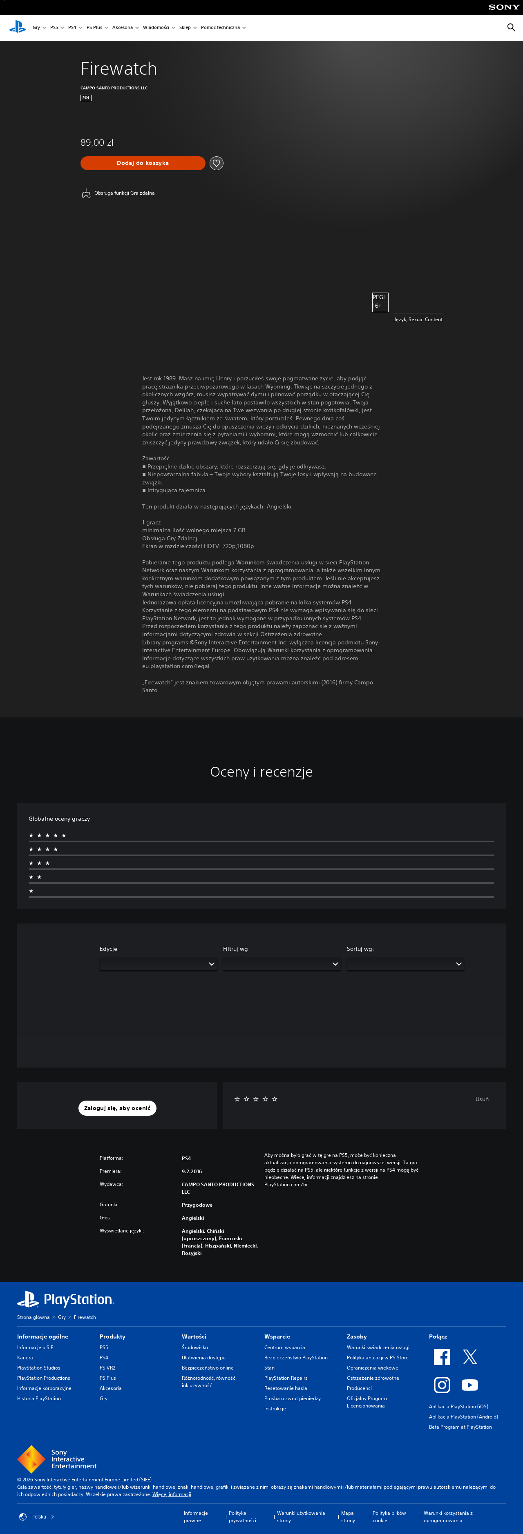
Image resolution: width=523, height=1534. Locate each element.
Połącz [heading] (438, 1336)
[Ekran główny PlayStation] (17, 28)
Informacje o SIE (35, 1347)
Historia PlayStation (39, 1398)
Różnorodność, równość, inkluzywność (209, 1381)
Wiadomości (156, 28)
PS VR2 (107, 1367)
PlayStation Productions (43, 1377)
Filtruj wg (235, 948)
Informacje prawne (196, 1517)
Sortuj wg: (360, 948)
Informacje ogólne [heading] (42, 1336)
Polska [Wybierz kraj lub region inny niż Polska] (36, 1517)
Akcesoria (122, 28)
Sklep (185, 28)
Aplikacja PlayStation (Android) (463, 1416)
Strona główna (33, 1317)
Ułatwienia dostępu (204, 1357)
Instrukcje (275, 1408)
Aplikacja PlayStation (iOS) (458, 1406)
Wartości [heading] (194, 1336)
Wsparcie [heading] (277, 1336)
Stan (269, 1367)
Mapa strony (348, 1517)
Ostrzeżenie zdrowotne (373, 1377)
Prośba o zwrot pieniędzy (292, 1398)
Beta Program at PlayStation (460, 1426)
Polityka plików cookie (389, 1517)
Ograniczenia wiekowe (372, 1367)
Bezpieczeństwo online (208, 1367)
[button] (117, 1108)
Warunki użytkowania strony (301, 1517)
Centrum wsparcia (284, 1347)
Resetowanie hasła (285, 1388)
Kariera (25, 1357)
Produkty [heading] (112, 1336)
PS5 (54, 28)
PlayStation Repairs (286, 1377)
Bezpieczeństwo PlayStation (296, 1357)
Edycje (108, 948)
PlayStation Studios (38, 1367)
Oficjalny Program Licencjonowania (367, 1402)
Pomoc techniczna (220, 28)
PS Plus (94, 28)
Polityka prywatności (242, 1517)
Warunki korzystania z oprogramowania (448, 1517)
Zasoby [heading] (357, 1336)
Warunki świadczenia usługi (378, 1347)
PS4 (72, 28)
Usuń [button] (482, 1099)
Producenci (359, 1388)
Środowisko (195, 1347)
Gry (36, 28)
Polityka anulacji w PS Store (378, 1357)
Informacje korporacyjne (44, 1388)
